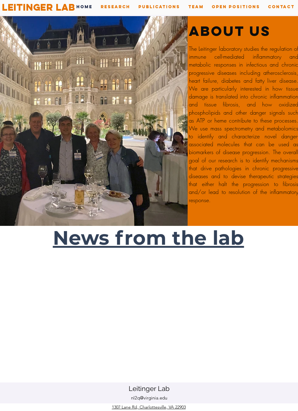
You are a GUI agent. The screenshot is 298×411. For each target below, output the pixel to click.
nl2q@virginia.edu (149, 398)
